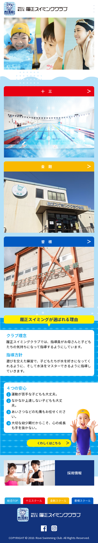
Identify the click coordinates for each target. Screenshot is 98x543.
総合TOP (12, 501)
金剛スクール (58, 501)
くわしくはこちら (49, 443)
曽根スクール (82, 501)
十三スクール (34, 501)
